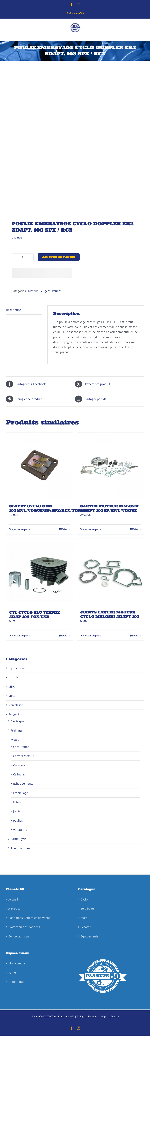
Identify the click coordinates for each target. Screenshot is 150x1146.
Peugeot (45, 291)
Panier (12, 972)
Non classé (15, 705)
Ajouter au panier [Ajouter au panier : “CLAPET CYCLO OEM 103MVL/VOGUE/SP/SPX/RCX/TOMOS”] (21, 529)
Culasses (19, 765)
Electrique (17, 721)
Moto (11, 696)
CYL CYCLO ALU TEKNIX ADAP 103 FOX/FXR (34, 614)
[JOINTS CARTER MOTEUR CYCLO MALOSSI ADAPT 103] (110, 572)
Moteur (33, 291)
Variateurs (20, 830)
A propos (14, 908)
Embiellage (20, 793)
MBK (11, 686)
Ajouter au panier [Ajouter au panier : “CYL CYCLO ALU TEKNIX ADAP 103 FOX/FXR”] (21, 635)
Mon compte (16, 963)
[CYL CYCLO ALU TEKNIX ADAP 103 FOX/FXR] (39, 572)
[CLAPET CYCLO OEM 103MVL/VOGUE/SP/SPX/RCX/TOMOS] (39, 466)
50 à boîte (87, 908)
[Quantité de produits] (22, 257)
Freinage (16, 730)
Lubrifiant (14, 677)
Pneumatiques (20, 848)
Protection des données (24, 927)
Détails (66, 529)
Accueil (13, 899)
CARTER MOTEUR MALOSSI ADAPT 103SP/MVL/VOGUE (109, 508)
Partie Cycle (18, 839)
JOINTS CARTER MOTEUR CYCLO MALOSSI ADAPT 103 (110, 614)
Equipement (16, 668)
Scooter (86, 927)
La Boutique (16, 982)
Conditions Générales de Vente (29, 918)
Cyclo (84, 899)
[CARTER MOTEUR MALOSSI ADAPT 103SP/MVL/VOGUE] (110, 466)
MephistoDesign (110, 1016)
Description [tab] (13, 310)
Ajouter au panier (58, 257)
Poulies (57, 291)
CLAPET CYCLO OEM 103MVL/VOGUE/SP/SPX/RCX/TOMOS (48, 508)
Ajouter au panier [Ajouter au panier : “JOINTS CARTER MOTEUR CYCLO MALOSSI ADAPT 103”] (92, 635)
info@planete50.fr (75, 13)
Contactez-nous (18, 936)
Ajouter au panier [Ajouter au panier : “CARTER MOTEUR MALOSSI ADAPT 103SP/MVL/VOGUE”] (92, 529)
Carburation (21, 747)
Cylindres (19, 774)
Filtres (17, 802)
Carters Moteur (23, 756)
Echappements (23, 783)
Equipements (89, 936)
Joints (17, 811)
